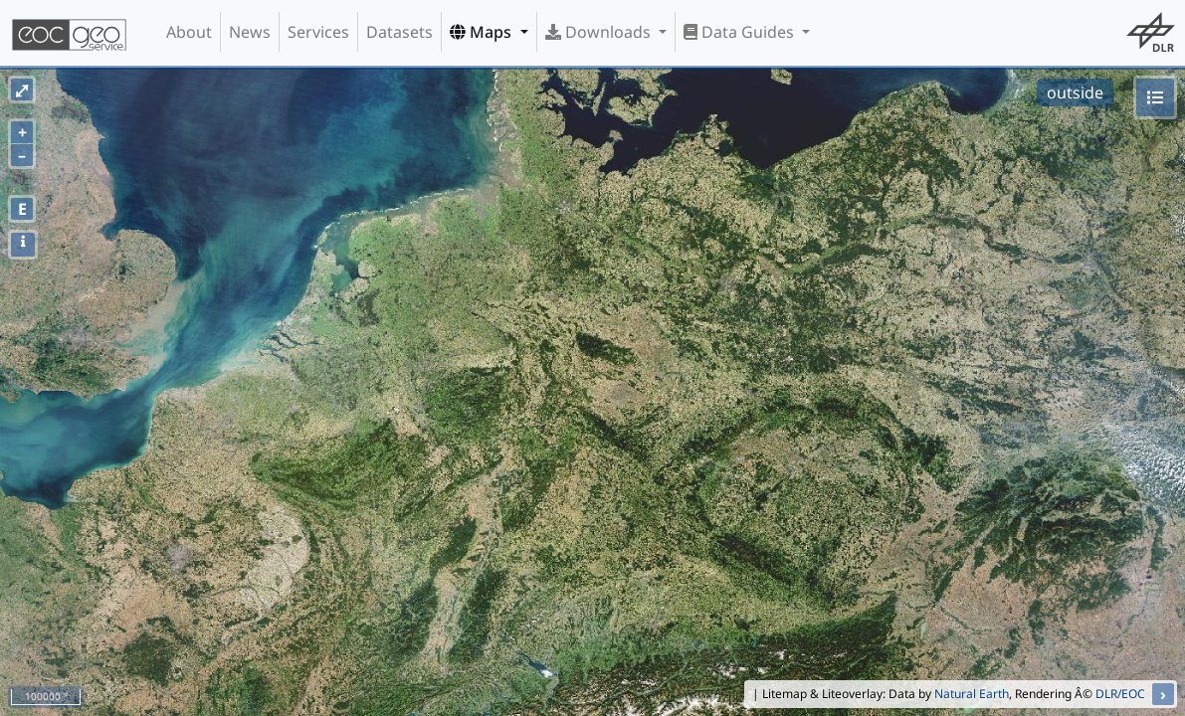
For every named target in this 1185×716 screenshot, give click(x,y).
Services (318, 32)
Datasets (399, 32)
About (189, 32)
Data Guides (741, 32)
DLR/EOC (1120, 693)
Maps (482, 32)
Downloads (600, 32)
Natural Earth (971, 693)
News (250, 32)
